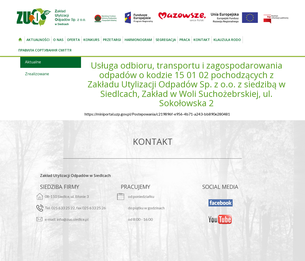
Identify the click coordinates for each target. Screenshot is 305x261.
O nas (58, 39)
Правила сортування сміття (44, 50)
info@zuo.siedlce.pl (72, 219)
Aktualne (33, 62)
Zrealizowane (37, 73)
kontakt (201, 39)
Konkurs (91, 39)
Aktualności (38, 39)
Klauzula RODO (227, 39)
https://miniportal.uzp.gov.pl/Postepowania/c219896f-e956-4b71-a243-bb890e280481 (157, 114)
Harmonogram (138, 39)
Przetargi (112, 39)
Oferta (73, 39)
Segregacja (166, 39)
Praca (184, 39)
